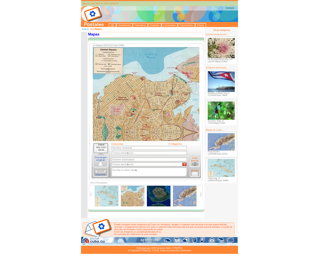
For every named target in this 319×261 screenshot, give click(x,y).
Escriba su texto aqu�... (149, 172)
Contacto (230, 8)
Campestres (132, 243)
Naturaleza (107, 243)
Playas (158, 243)
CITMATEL (177, 248)
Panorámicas (146, 243)
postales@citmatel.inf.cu (149, 232)
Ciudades (119, 243)
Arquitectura (94, 243)
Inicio (92, 29)
